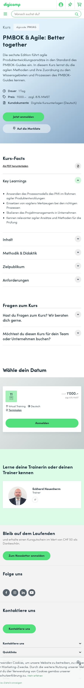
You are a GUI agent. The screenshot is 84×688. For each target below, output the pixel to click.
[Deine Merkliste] (70, 4)
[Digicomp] (12, 5)
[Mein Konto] (61, 4)
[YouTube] (31, 592)
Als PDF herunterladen (15, 166)
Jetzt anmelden (23, 116)
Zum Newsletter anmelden (26, 555)
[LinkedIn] (23, 592)
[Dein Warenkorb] (79, 4)
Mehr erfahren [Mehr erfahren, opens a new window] (35, 675)
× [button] (79, 664)
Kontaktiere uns (19, 628)
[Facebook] (6, 592)
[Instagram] (14, 592)
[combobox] (79, 661)
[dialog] (42, 673)
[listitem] (42, 180)
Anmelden (42, 423)
